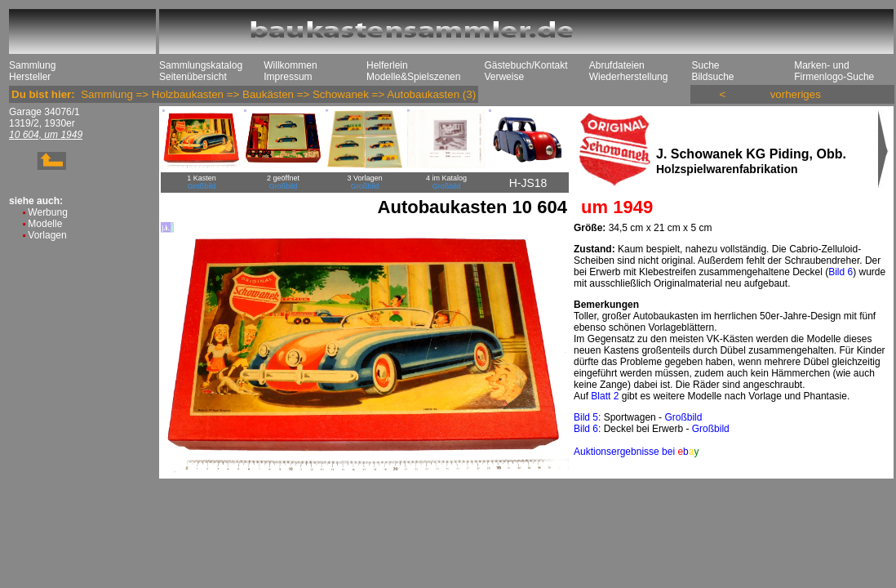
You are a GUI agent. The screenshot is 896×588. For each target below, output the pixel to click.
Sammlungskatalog (200, 65)
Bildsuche (712, 76)
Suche (705, 65)
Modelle (45, 223)
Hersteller (30, 76)
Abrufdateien (617, 65)
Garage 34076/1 (44, 112)
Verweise (504, 76)
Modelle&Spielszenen (413, 76)
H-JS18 (528, 182)
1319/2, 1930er (42, 123)
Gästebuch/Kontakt (525, 65)
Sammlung (32, 65)
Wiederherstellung (628, 76)
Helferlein (387, 65)
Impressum (288, 76)
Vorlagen (47, 235)
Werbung (47, 212)
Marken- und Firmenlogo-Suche (834, 71)
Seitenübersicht (193, 76)
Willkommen (290, 65)
